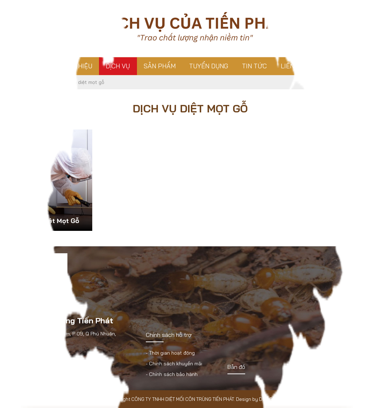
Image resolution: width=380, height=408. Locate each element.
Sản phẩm (160, 66)
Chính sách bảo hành (173, 374)
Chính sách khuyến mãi (175, 363)
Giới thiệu (76, 66)
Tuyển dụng (208, 66)
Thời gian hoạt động (172, 353)
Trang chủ (28, 66)
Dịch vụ (118, 66)
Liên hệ (292, 66)
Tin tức (254, 66)
